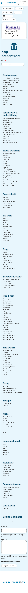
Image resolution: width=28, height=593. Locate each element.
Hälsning (4, 539)
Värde (3, 61)
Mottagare (4, 526)
